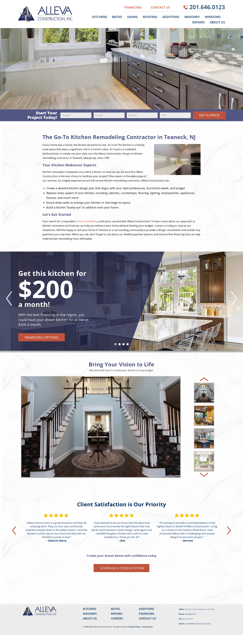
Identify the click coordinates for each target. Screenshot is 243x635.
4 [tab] (128, 344)
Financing (133, 7)
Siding (132, 17)
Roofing (150, 17)
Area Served (147, 627)
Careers (117, 618)
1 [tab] (116, 344)
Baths (117, 17)
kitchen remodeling (86, 221)
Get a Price (209, 115)
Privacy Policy (134, 627)
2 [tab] (120, 344)
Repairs (198, 22)
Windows (213, 17)
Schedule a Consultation (122, 568)
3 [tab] (124, 344)
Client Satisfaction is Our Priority (121, 504)
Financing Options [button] (41, 337)
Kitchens (99, 17)
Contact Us (160, 7)
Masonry (192, 17)
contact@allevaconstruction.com (197, 623)
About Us (217, 22)
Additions (170, 17)
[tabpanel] (121, 301)
